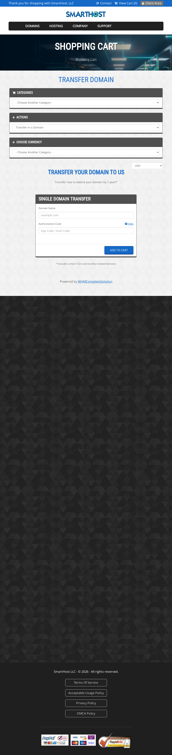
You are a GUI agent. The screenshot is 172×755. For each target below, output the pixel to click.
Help (129, 224)
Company (80, 26)
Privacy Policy (86, 703)
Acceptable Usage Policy (86, 693)
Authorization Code (86, 224)
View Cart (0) (128, 3)
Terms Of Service (86, 682)
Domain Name (47, 208)
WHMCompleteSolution (95, 281)
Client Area (153, 3)
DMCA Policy (86, 713)
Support (104, 26)
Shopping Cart (86, 59)
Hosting (56, 26)
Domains (32, 26)
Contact (106, 3)
